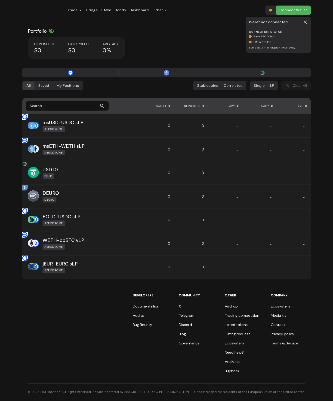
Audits (138, 315)
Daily (267, 106)
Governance (189, 343)
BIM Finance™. (51, 392)
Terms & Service (284, 343)
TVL (302, 106)
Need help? (234, 352)
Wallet (162, 106)
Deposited (194, 106)
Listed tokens (236, 324)
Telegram (186, 315)
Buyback (232, 370)
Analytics (232, 361)
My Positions (67, 85)
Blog (182, 334)
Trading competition (242, 315)
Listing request (237, 334)
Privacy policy (282, 334)
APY (234, 106)
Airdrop (231, 306)
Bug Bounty (142, 324)
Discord (185, 324)
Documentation (146, 306)
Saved (43, 85)
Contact (278, 324)
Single (259, 85)
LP (272, 85)
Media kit (278, 315)
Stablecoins (207, 85)
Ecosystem (234, 343)
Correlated (233, 85)
